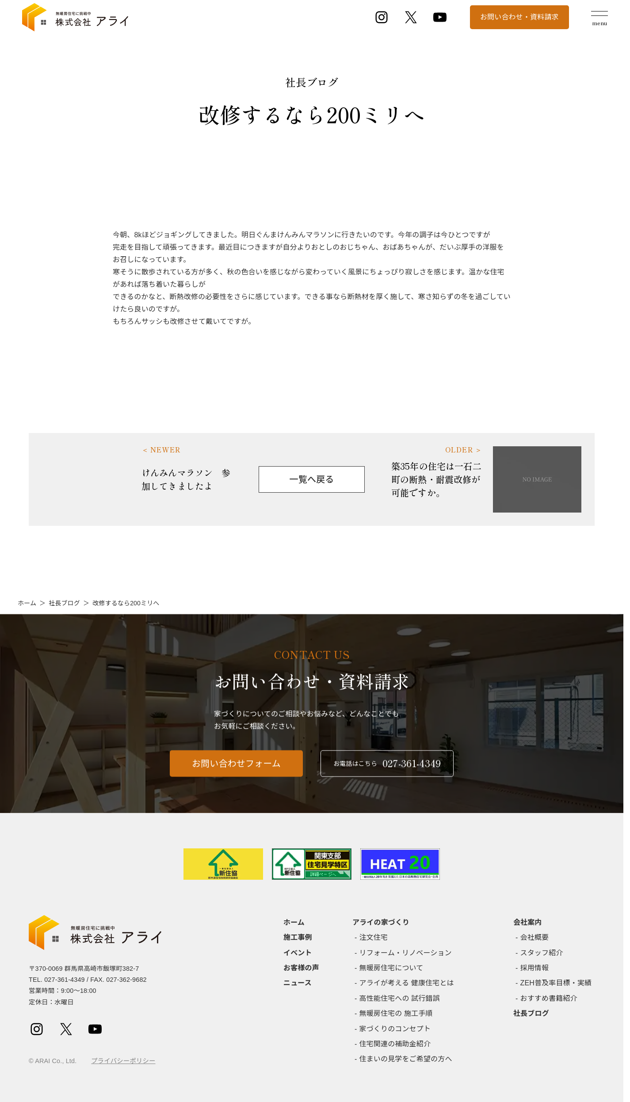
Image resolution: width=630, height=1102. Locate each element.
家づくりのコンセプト (395, 1029)
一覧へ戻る (312, 479)
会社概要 (534, 937)
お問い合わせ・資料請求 (519, 17)
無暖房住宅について (391, 968)
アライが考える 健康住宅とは (406, 983)
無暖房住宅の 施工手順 (396, 1013)
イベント (297, 953)
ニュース (297, 983)
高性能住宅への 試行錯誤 (399, 998)
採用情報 (534, 968)
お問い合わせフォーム (236, 778)
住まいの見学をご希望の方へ (405, 1059)
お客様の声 (301, 968)
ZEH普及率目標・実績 (556, 983)
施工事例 (297, 937)
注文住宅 (373, 937)
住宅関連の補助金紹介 (395, 1044)
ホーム (27, 603)
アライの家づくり (380, 922)
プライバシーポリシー (123, 1060)
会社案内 (527, 922)
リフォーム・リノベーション (405, 953)
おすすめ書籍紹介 (548, 998)
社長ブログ (64, 603)
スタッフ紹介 (541, 953)
